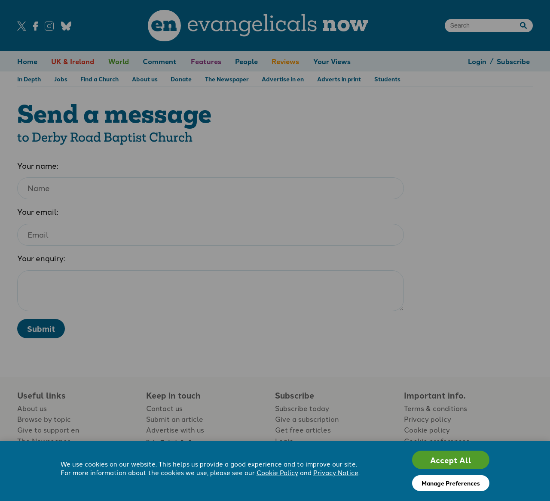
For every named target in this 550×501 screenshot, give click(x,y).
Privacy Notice (335, 473)
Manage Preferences (451, 483)
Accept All (450, 460)
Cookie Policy (277, 473)
